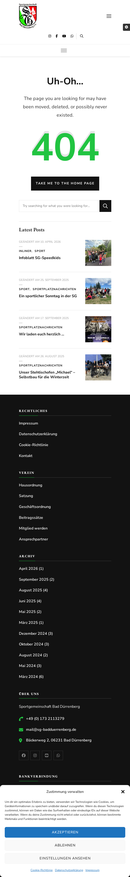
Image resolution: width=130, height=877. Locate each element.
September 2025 (34, 579)
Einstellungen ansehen (65, 858)
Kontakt (25, 455)
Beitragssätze (31, 517)
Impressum (92, 870)
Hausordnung (30, 485)
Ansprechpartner (33, 539)
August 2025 (30, 590)
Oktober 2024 (31, 644)
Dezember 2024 (33, 633)
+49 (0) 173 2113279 (45, 718)
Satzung (26, 495)
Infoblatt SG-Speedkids (40, 257)
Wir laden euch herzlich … (41, 334)
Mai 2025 (27, 611)
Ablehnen (65, 845)
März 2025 (28, 622)
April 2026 (28, 568)
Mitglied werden (33, 528)
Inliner (25, 251)
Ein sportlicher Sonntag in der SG (48, 296)
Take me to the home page (65, 183)
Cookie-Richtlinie (42, 870)
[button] (123, 791)
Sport (40, 251)
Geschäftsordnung (35, 506)
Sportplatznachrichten (54, 289)
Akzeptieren (65, 832)
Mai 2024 (27, 665)
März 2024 (28, 676)
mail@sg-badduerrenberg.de (51, 729)
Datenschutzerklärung (69, 870)
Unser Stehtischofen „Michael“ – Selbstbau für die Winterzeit (47, 375)
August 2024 (30, 655)
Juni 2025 (27, 601)
